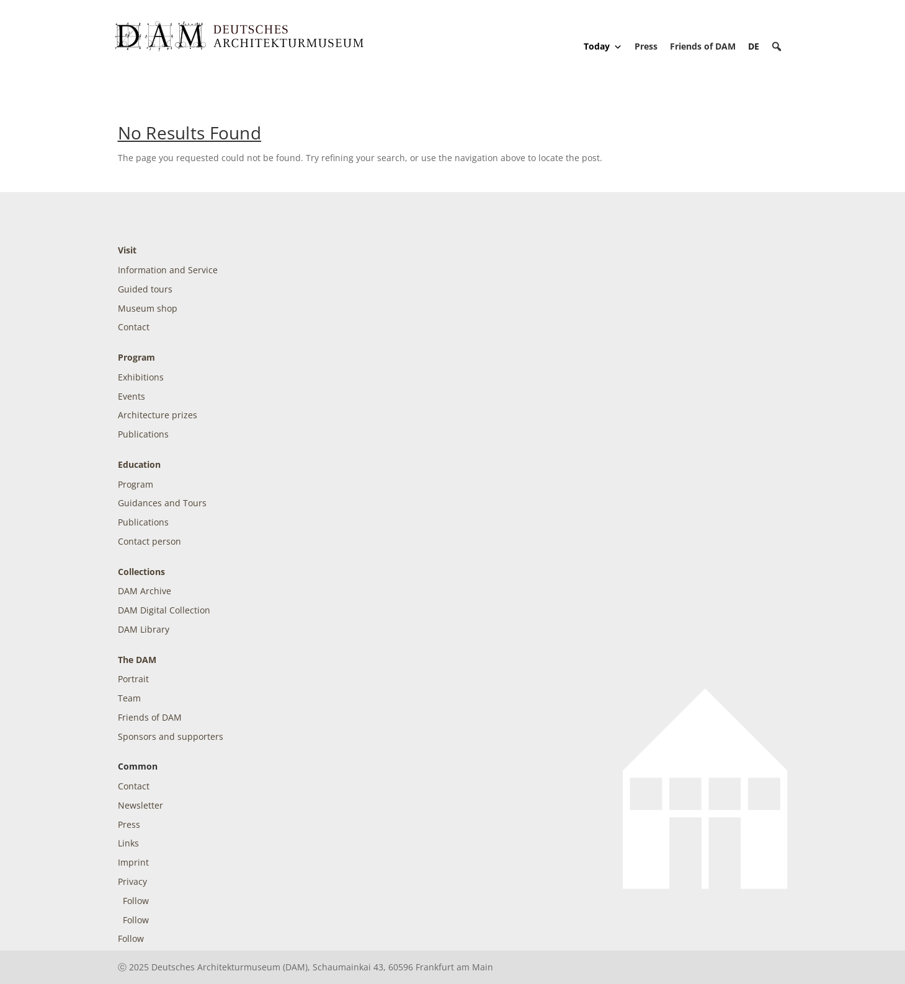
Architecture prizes (157, 415)
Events (131, 396)
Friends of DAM (703, 46)
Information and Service (168, 270)
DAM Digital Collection (164, 610)
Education (139, 464)
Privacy (132, 881)
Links (128, 843)
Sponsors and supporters (170, 736)
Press (646, 46)
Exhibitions (141, 377)
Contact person (149, 541)
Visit (127, 250)
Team (129, 698)
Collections (141, 572)
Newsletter (140, 805)
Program (136, 357)
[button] (776, 46)
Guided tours (145, 289)
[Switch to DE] (753, 46)
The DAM (137, 660)
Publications (143, 434)
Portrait (133, 679)
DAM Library (143, 629)
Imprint (133, 862)
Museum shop (147, 308)
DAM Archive (144, 591)
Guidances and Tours (162, 503)
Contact (133, 327)
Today (603, 46)
